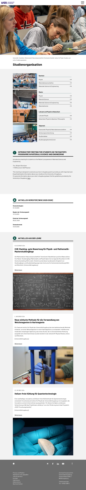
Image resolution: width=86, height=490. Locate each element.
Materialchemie (43, 106)
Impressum (16, 480)
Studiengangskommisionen (47, 139)
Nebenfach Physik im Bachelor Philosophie (52, 119)
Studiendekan (43, 136)
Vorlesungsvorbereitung (46, 133)
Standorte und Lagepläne (20, 474)
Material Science (44, 99)
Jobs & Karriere (17, 476)
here (28, 178)
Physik (41, 79)
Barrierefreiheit (18, 484)
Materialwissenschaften (46, 83)
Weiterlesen (18, 270)
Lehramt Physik (43, 115)
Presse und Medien (18, 473)
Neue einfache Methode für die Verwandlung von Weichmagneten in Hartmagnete (37, 321)
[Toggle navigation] (82, 3)
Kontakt (15, 478)
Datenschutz (17, 482)
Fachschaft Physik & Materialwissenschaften (52, 129)
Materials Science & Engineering (49, 86)
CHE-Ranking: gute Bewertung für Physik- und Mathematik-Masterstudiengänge (42, 250)
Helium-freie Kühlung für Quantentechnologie (35, 393)
